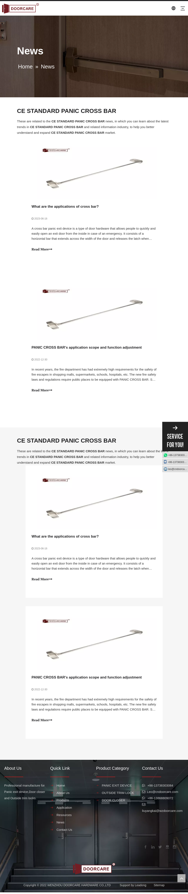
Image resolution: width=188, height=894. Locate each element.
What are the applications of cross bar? (65, 207)
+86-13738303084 (178, 455)
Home (61, 787)
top (181, 878)
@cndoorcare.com (165, 793)
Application (64, 809)
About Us (63, 794)
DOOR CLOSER (113, 802)
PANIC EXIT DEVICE (117, 787)
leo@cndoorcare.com (178, 469)
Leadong (140, 887)
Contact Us (64, 831)
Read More (42, 250)
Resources (64, 816)
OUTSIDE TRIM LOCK (118, 794)
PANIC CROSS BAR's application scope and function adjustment (87, 348)
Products (63, 802)
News (61, 824)
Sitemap (159, 887)
